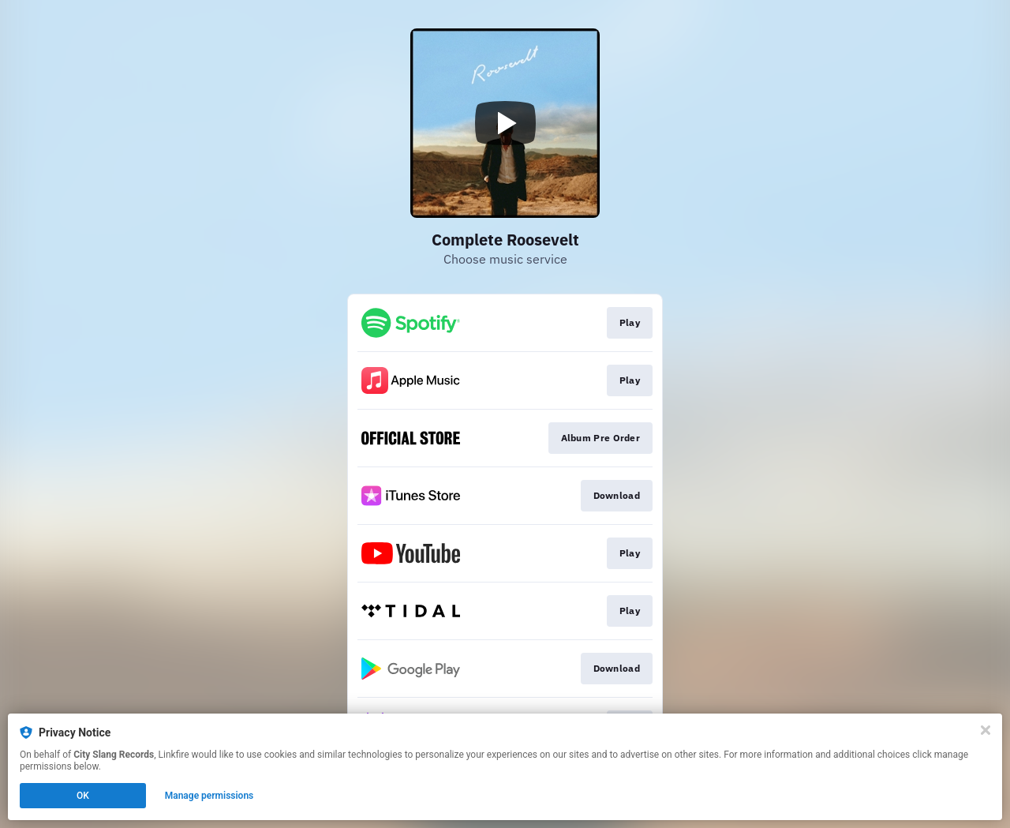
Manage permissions (209, 795)
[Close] (985, 730)
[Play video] (505, 123)
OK (83, 795)
